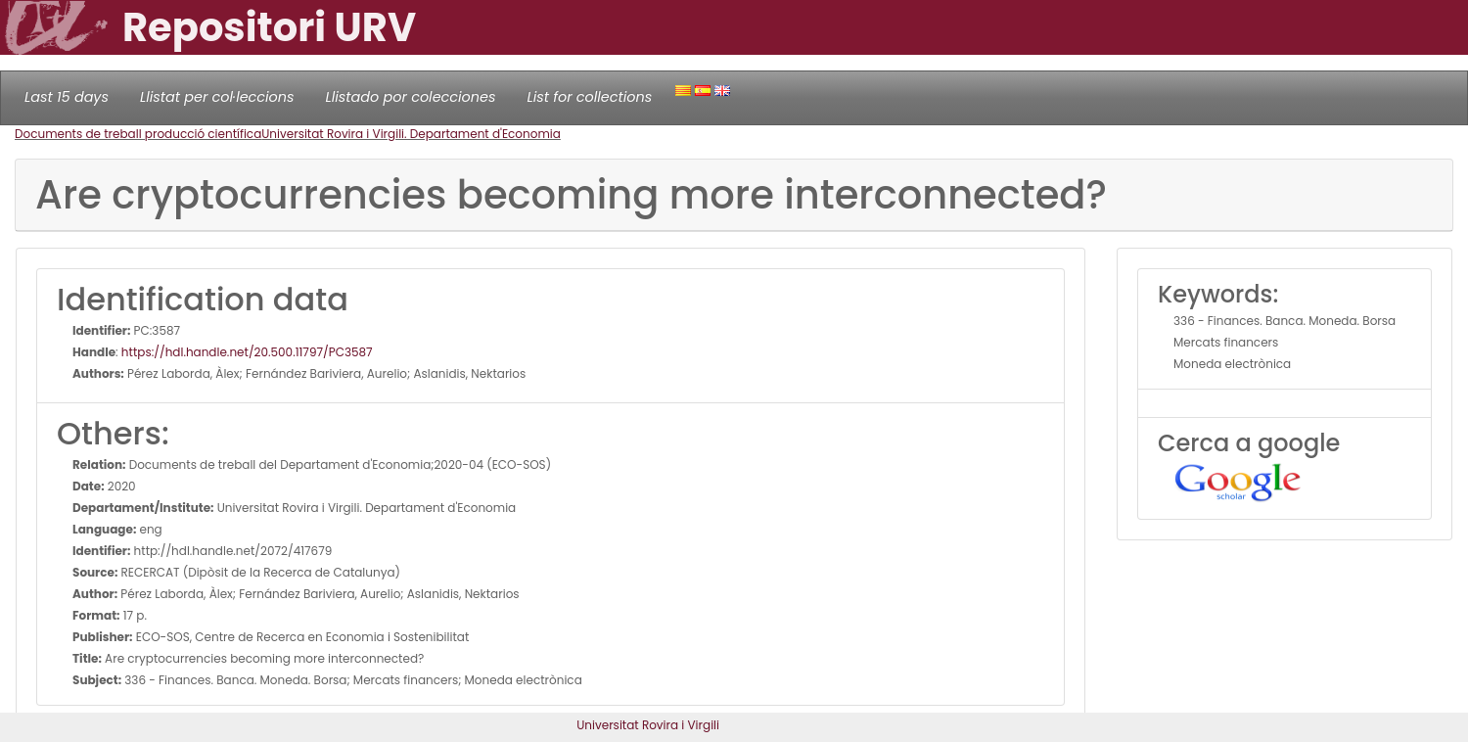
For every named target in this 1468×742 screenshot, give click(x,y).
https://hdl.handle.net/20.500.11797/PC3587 (247, 352)
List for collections (589, 97)
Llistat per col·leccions (217, 97)
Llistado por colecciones (411, 97)
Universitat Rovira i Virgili (647, 725)
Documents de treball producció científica (138, 133)
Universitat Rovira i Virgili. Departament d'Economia (411, 133)
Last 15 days (66, 97)
